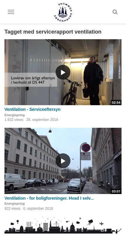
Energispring (14, 115)
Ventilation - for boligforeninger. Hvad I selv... (49, 198)
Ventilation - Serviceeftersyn (32, 109)
